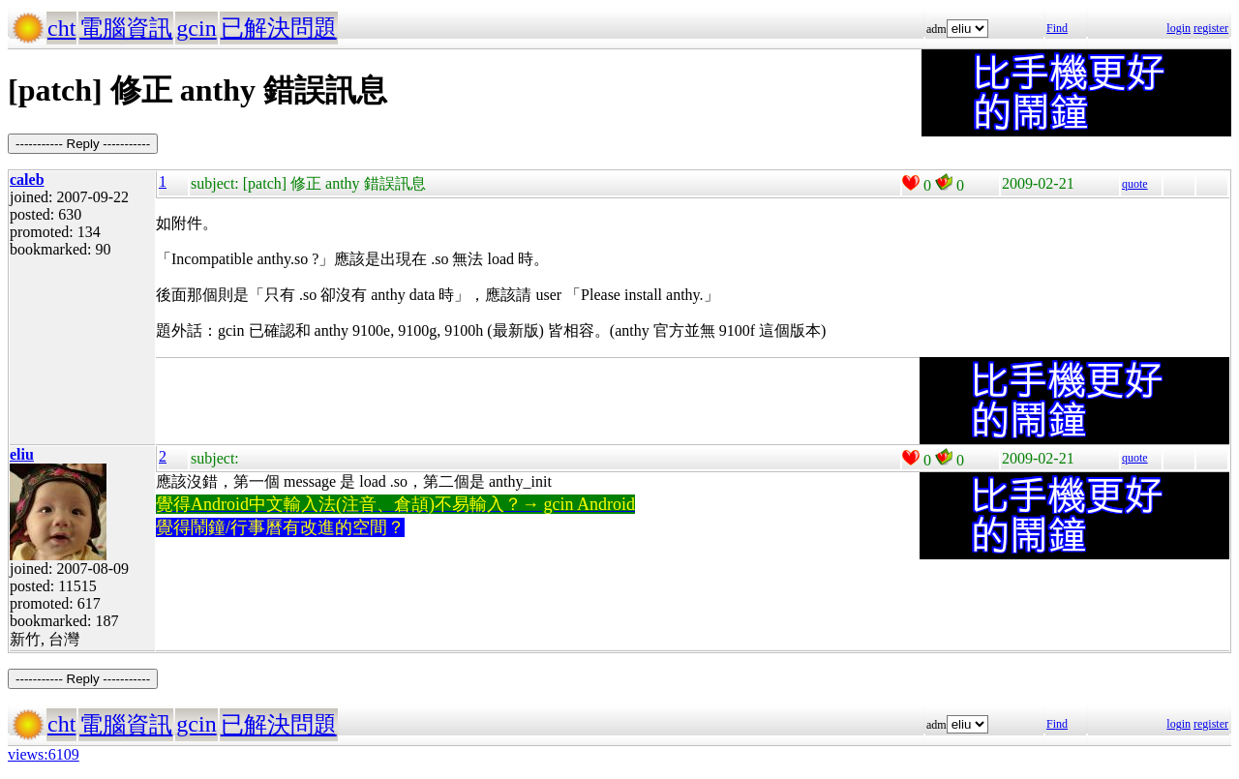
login (1178, 28)
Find (1057, 28)
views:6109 (43, 754)
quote (1135, 184)
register (1211, 28)
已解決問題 (279, 28)
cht (61, 28)
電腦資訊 (125, 28)
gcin (196, 28)
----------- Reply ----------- (82, 143)
